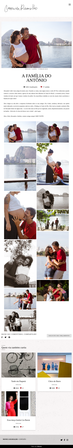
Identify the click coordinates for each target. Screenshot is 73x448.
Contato (22, 439)
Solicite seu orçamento (59, 335)
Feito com (36, 446)
